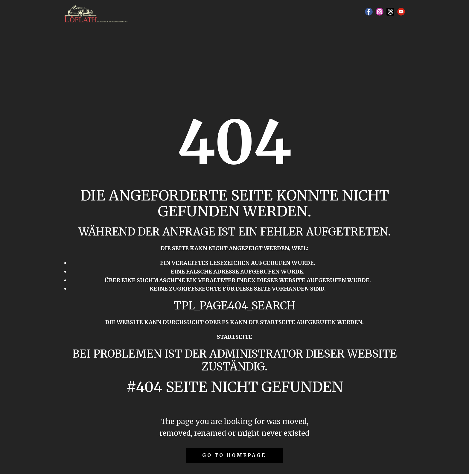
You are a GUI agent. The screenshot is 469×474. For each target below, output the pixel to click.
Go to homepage (234, 455)
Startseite (234, 336)
